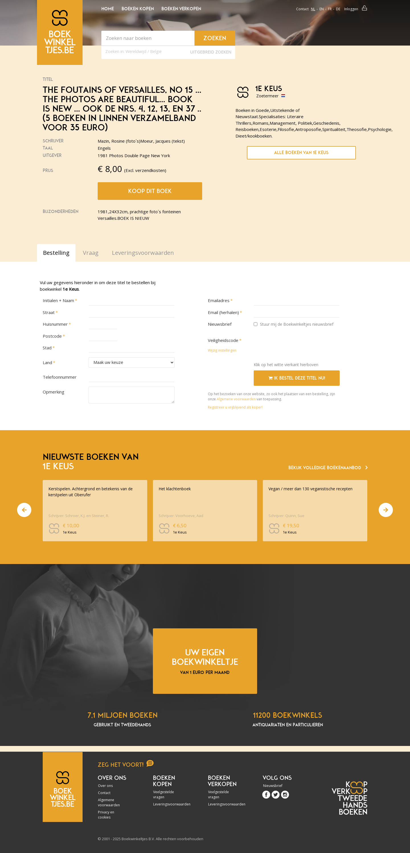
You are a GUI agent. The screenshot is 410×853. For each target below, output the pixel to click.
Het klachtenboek (175, 488)
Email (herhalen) (223, 312)
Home (107, 8)
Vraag (91, 253)
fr (330, 9)
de (338, 9)
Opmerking (53, 392)
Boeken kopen (138, 8)
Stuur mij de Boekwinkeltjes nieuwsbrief (293, 324)
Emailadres (218, 300)
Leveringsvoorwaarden (168, 804)
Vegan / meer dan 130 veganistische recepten (310, 488)
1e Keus (268, 89)
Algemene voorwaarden (236, 399)
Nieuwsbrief (219, 324)
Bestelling (56, 253)
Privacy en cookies (106, 815)
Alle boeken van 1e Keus (301, 152)
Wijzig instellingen (222, 350)
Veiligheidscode (223, 340)
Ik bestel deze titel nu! (296, 378)
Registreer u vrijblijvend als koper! (235, 407)
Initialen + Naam (58, 300)
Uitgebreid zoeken (210, 52)
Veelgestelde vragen (163, 794)
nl (313, 9)
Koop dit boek (150, 191)
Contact (302, 9)
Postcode (52, 336)
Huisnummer (55, 324)
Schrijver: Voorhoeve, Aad (181, 515)
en (321, 9)
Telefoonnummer (60, 377)
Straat (49, 312)
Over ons (105, 785)
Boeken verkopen (181, 8)
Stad (47, 347)
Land (47, 362)
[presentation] (297, 346)
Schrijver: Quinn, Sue (286, 515)
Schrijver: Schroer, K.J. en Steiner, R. (78, 515)
